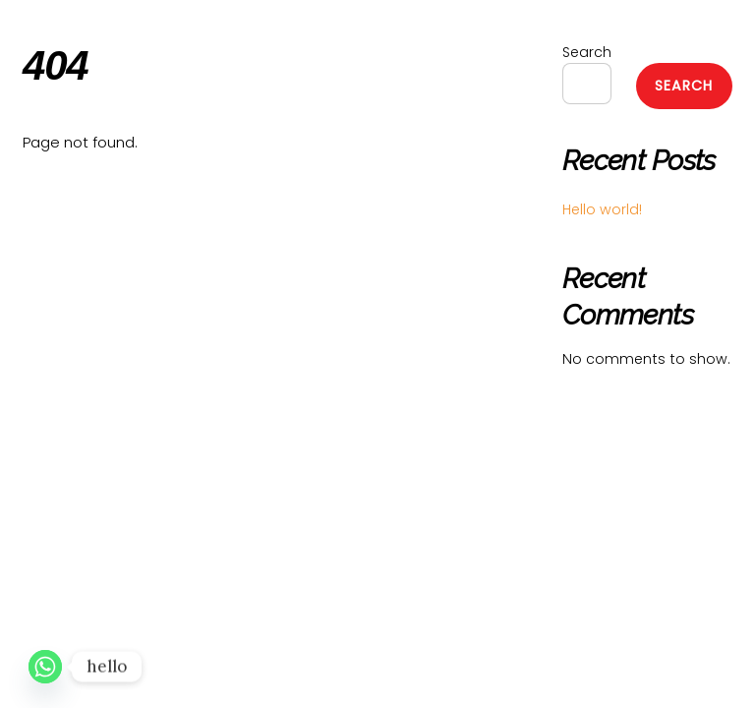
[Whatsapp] (45, 666)
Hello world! (602, 209)
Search (586, 52)
